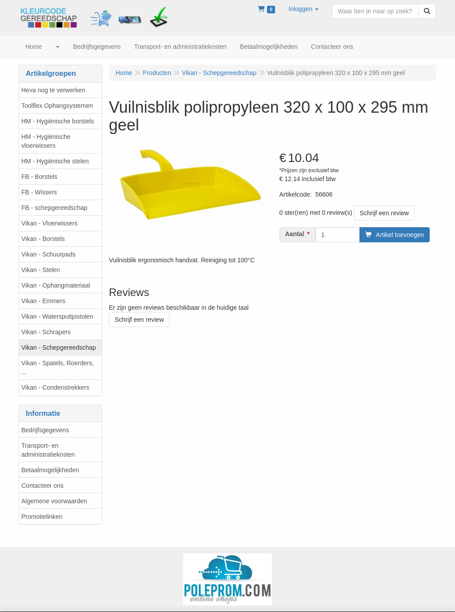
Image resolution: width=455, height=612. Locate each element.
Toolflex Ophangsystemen (57, 105)
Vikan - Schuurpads (48, 254)
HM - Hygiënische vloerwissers (45, 141)
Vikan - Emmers (43, 300)
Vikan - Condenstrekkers (55, 387)
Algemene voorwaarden (54, 501)
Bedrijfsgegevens (45, 430)
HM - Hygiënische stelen (55, 161)
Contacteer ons (42, 485)
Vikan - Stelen (40, 269)
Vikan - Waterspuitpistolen (57, 316)
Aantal (294, 234)
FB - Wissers (39, 192)
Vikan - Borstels (43, 238)
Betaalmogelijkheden (50, 470)
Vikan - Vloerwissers (49, 223)
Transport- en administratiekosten (48, 450)
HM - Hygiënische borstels (57, 121)
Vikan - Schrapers (46, 332)
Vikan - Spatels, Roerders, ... (57, 367)
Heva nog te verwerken (53, 90)
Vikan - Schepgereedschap (58, 347)
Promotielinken (42, 516)
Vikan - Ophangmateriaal (55, 285)
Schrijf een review (384, 213)
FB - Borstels (39, 176)
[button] (303, 9)
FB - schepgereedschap (54, 207)
